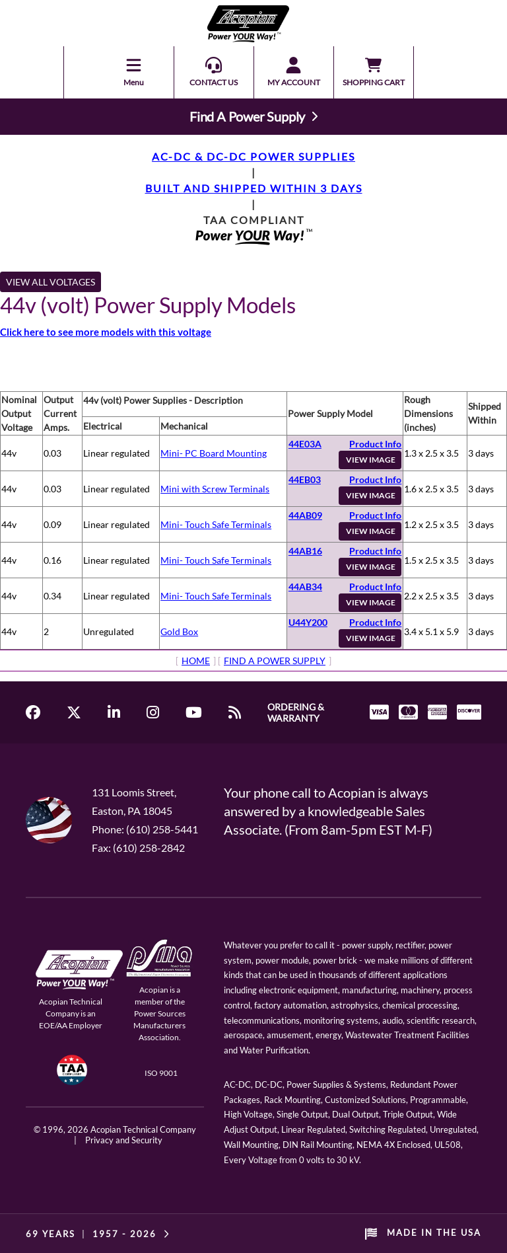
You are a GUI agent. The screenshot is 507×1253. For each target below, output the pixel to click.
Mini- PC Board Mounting (213, 453)
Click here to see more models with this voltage (105, 332)
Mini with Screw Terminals (214, 488)
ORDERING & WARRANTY (295, 712)
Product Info (375, 443)
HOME (196, 660)
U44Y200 (307, 622)
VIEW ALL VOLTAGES (50, 281)
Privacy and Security (123, 1140)
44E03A (304, 443)
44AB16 (305, 550)
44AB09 (305, 515)
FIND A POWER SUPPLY (274, 660)
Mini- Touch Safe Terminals (215, 524)
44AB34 (305, 586)
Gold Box (179, 631)
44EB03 (304, 479)
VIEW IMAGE (370, 460)
